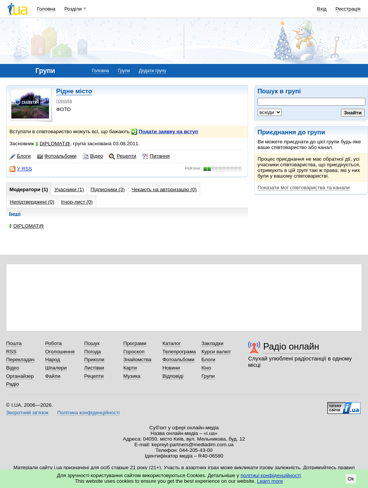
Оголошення (60, 351)
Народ (52, 359)
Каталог (172, 343)
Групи (124, 70)
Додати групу (152, 70)
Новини (171, 368)
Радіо (12, 384)
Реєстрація (348, 9)
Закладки (212, 343)
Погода (92, 351)
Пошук (92, 343)
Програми (134, 343)
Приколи (94, 359)
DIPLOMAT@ (52, 143)
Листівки (94, 368)
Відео (93, 156)
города (64, 100)
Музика (131, 376)
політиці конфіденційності (271, 475)
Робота (53, 343)
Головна (46, 9)
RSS (11, 351)
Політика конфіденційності (88, 412)
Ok (351, 479)
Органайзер (20, 376)
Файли (53, 376)
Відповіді (173, 376)
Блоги (20, 156)
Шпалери (56, 368)
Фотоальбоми (57, 156)
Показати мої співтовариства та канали (304, 187)
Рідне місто (74, 91)
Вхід (322, 9)
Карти (130, 368)
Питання (156, 156)
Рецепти (122, 156)
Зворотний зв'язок (27, 412)
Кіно (206, 368)
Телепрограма (179, 351)
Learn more (270, 481)
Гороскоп (133, 351)
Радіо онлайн (291, 346)
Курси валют (216, 351)
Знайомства (137, 359)
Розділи (73, 9)
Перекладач (20, 359)
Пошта (13, 343)
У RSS (20, 169)
